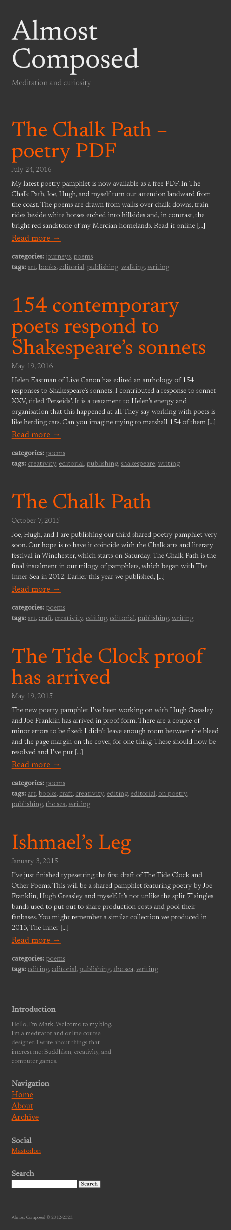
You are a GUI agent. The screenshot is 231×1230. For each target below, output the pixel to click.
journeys (58, 256)
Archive (25, 1118)
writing (158, 267)
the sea (56, 804)
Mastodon (26, 1151)
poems (83, 256)
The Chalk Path (82, 503)
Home (22, 1095)
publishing (102, 267)
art (32, 267)
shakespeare (138, 463)
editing (96, 618)
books (48, 267)
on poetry (172, 793)
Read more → (36, 238)
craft (45, 618)
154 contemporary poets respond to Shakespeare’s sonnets (109, 327)
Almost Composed (75, 47)
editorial (71, 267)
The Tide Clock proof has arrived (108, 668)
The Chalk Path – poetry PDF (89, 142)
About (22, 1106)
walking (133, 267)
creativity (42, 463)
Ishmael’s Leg (71, 843)
